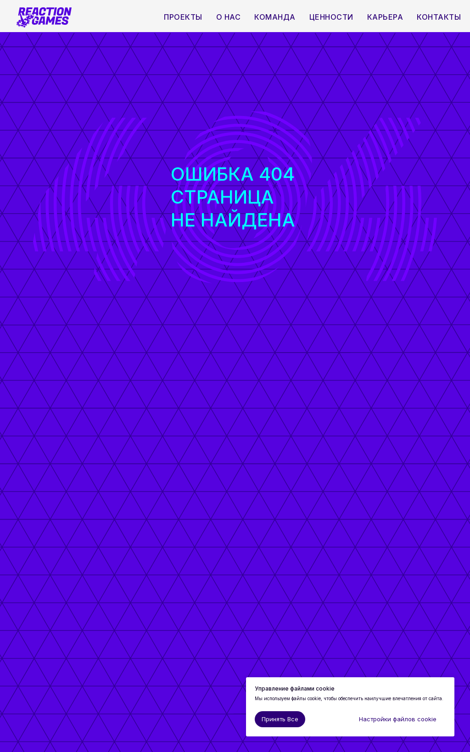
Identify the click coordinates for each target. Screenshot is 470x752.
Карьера (385, 17)
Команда (275, 17)
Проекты (183, 17)
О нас (228, 17)
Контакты (439, 17)
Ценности (331, 17)
